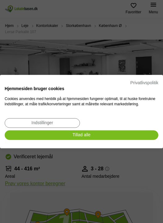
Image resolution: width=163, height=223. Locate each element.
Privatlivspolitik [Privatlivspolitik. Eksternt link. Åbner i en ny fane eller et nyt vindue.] (144, 83)
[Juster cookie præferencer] (42, 123)
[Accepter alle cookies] (81, 135)
